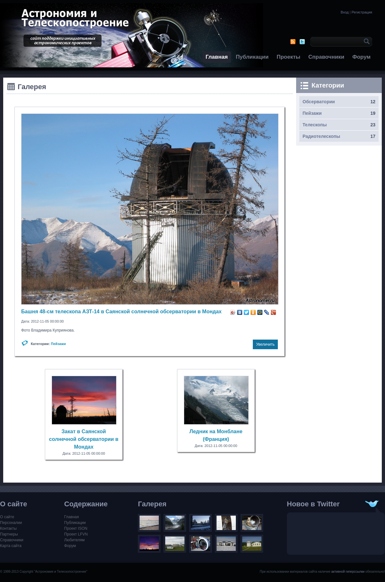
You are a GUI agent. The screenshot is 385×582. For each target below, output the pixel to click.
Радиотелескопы (321, 136)
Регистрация (362, 12)
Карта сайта (10, 546)
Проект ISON (75, 528)
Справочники (326, 57)
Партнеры (9, 534)
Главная (217, 57)
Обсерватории (319, 101)
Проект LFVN (76, 534)
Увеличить (265, 344)
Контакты (8, 528)
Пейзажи (58, 344)
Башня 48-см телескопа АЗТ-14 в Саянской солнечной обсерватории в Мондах (121, 311)
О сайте (7, 517)
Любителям (74, 540)
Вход (345, 12)
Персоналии (11, 522)
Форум (361, 57)
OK (366, 41)
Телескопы (315, 124)
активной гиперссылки (347, 571)
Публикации (252, 57)
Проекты (288, 57)
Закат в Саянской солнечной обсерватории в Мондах (83, 439)
